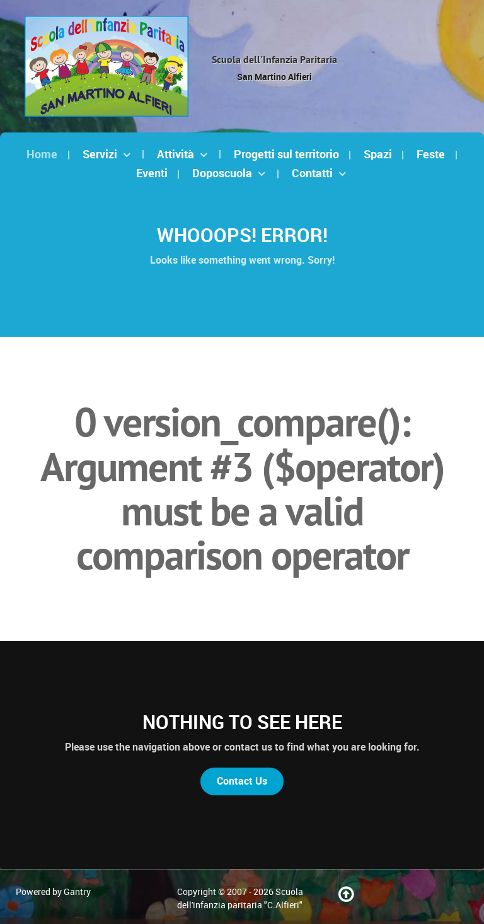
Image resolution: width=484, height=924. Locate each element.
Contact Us (242, 781)
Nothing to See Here (242, 722)
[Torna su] (346, 897)
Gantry (77, 892)
